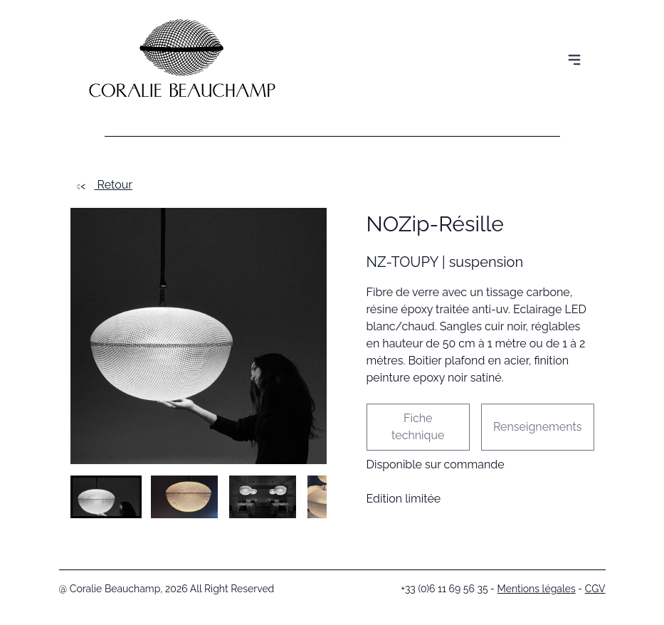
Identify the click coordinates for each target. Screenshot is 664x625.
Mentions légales (536, 588)
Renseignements (537, 427)
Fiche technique (417, 426)
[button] (106, 497)
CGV (595, 588)
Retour (101, 184)
